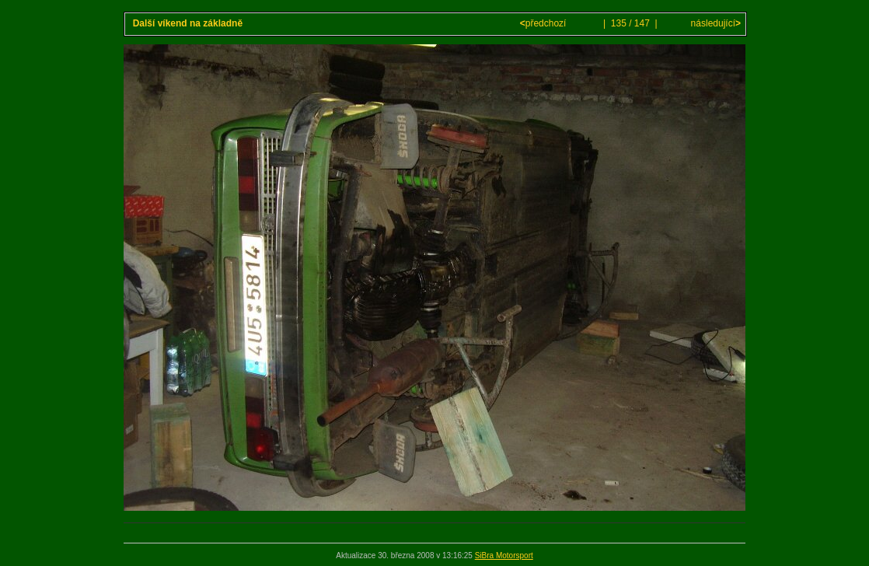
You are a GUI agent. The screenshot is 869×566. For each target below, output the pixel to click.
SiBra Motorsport (504, 555)
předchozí (544, 23)
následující (714, 23)
